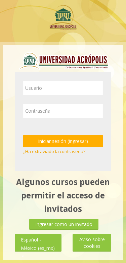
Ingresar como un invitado (63, 224)
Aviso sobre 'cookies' (92, 242)
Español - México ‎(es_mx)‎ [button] (38, 238)
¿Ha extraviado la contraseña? (54, 151)
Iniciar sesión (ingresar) (63, 141)
